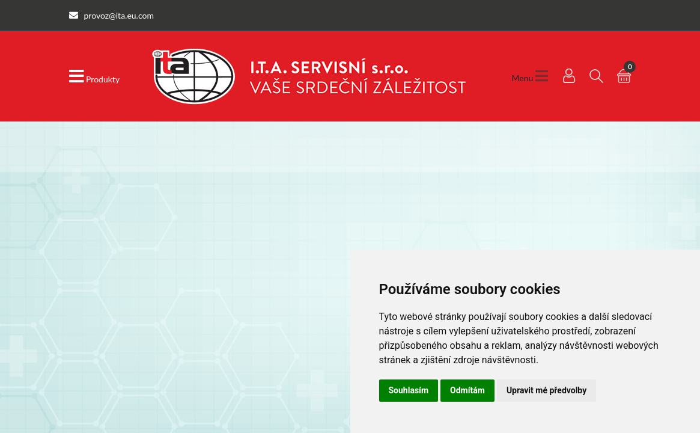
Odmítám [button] (467, 390)
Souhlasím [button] (409, 390)
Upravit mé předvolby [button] (546, 390)
